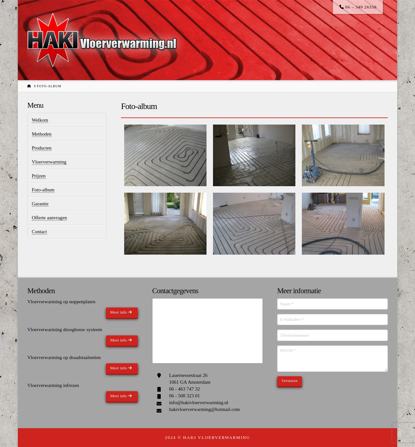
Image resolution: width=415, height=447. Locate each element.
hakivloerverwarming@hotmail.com (204, 409)
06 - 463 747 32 (184, 389)
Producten (42, 148)
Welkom (40, 120)
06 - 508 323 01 (184, 395)
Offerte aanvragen (49, 217)
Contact (39, 231)
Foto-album (43, 189)
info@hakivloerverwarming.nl (198, 402)
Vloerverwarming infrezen (53, 385)
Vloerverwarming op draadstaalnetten (64, 357)
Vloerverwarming (49, 161)
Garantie (40, 203)
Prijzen (39, 175)
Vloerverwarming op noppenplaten (61, 301)
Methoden (42, 134)
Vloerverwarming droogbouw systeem (64, 329)
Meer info (121, 312)
